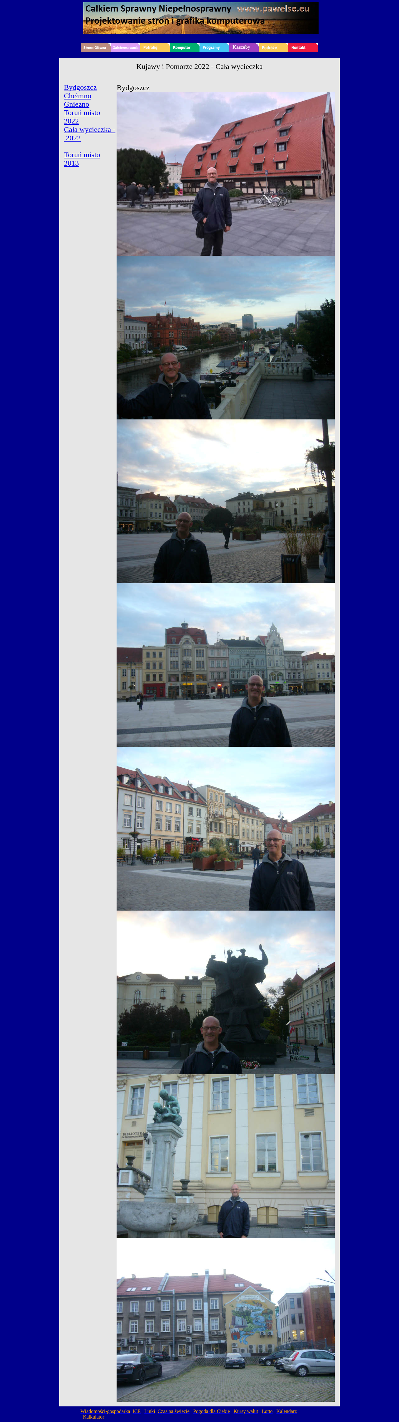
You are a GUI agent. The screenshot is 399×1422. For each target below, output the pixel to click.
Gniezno (76, 104)
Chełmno (77, 96)
